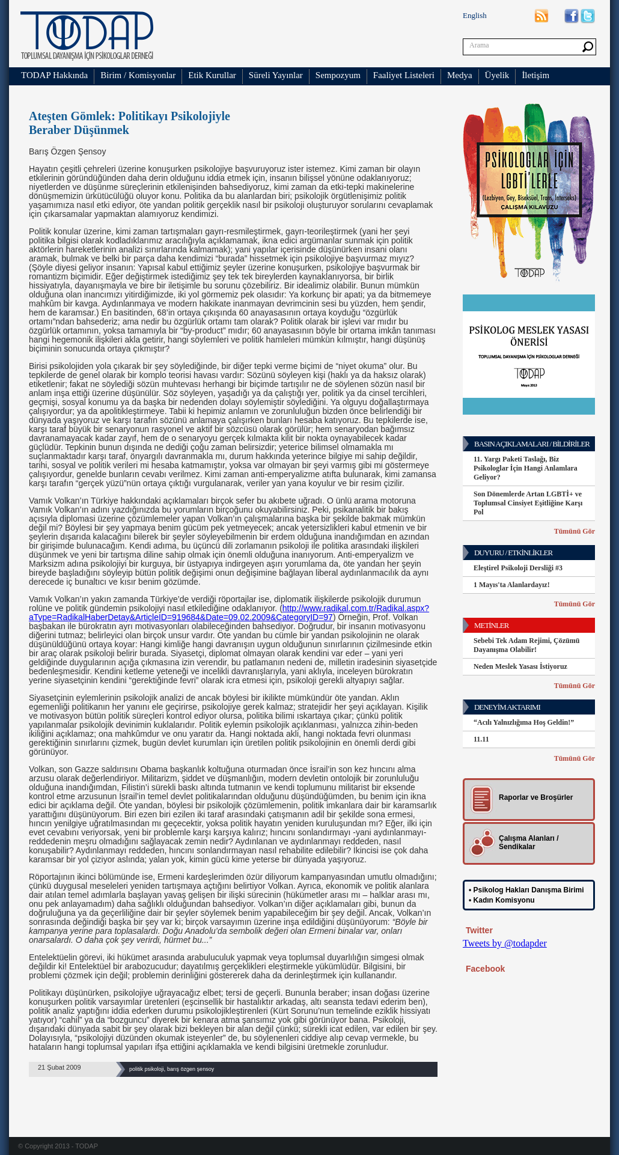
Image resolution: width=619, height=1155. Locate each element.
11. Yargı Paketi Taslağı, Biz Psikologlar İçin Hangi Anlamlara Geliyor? (526, 468)
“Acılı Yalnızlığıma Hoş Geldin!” (524, 722)
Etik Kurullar (212, 75)
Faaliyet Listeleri (404, 75)
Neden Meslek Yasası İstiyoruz (520, 666)
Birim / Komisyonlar (137, 75)
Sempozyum (338, 75)
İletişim (535, 75)
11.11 (481, 739)
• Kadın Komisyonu (502, 900)
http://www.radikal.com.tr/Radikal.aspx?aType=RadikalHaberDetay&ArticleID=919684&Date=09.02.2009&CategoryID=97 (229, 612)
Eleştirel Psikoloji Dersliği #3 (518, 568)
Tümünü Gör (574, 531)
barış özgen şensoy (190, 1069)
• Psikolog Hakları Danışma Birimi (526, 890)
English (475, 15)
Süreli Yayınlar (276, 75)
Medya (459, 75)
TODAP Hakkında (54, 75)
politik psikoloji (146, 1069)
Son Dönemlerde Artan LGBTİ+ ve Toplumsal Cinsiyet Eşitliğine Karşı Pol (528, 503)
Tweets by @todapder (505, 943)
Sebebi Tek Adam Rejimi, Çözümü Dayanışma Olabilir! (526, 645)
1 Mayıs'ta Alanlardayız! (512, 585)
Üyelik (497, 75)
